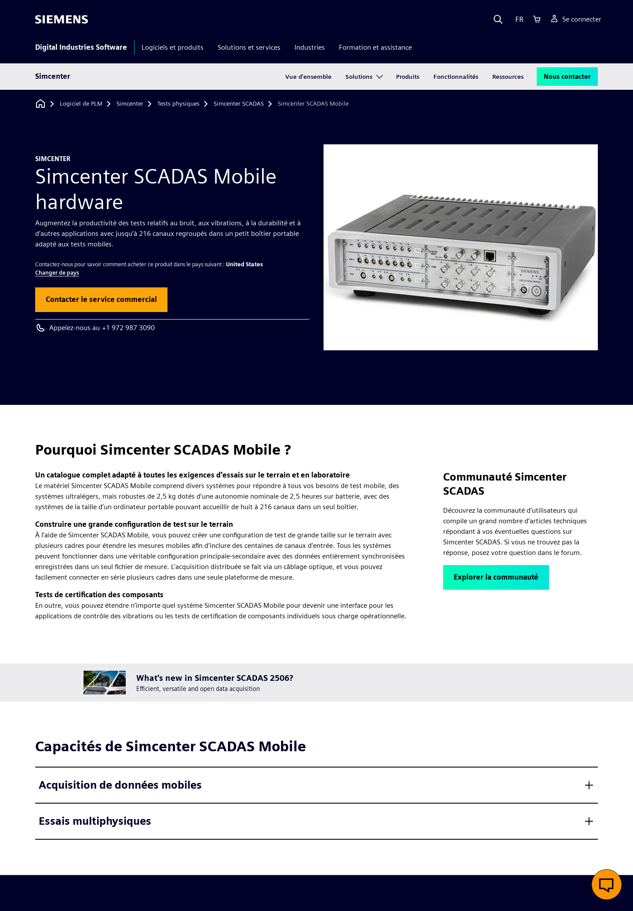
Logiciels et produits (173, 47)
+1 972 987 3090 (128, 327)
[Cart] (537, 19)
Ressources (508, 76)
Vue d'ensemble (308, 76)
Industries (310, 47)
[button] (101, 299)
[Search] (498, 19)
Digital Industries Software (81, 47)
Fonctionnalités (455, 76)
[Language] (517, 19)
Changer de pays (57, 272)
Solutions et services (249, 47)
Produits (407, 76)
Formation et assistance (375, 47)
